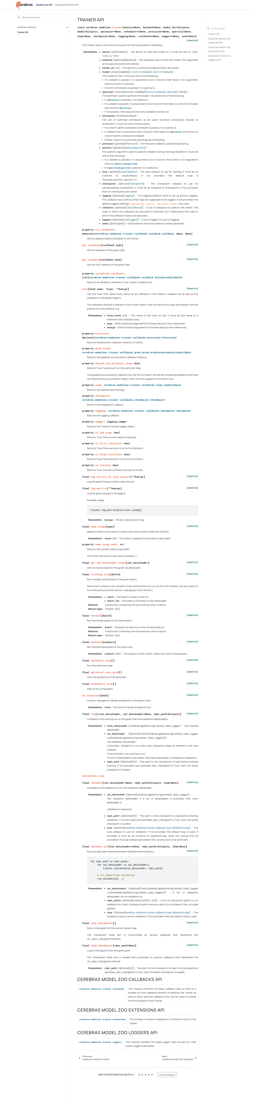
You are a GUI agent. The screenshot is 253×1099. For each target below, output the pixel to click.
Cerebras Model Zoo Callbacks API (219, 40)
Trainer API (22, 32)
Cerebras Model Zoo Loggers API (219, 57)
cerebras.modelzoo (26, 27)
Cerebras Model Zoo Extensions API (219, 49)
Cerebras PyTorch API (67, 4)
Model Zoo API (44, 4)
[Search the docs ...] (41, 17)
